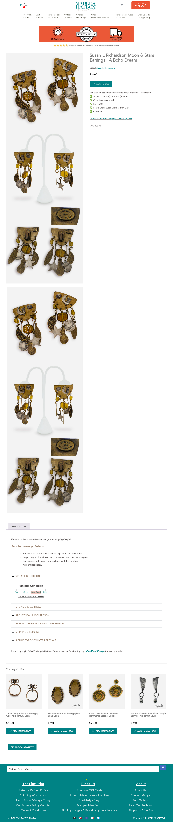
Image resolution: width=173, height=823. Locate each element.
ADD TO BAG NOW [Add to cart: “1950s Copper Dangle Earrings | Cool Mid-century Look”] (22, 731)
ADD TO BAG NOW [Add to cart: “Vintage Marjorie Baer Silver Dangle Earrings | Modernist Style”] (146, 731)
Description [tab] (19, 526)
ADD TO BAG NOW (24, 747)
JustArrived (39, 16)
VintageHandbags (81, 16)
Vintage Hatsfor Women (54, 16)
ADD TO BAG (102, 83)
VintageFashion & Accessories (100, 16)
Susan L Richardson (105, 68)
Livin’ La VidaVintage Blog (144, 16)
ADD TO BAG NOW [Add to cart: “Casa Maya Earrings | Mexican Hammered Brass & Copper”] (105, 731)
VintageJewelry (67, 16)
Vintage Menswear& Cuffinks (124, 16)
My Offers (25, 5)
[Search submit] (163, 767)
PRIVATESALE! (27, 16)
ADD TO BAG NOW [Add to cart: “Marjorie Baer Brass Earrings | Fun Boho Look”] (63, 731)
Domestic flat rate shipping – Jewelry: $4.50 (111, 118)
